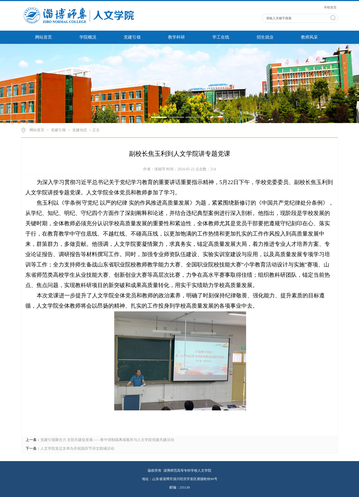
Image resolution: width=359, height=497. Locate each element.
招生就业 (265, 37)
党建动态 (79, 130)
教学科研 (176, 37)
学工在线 (220, 37)
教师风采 (309, 37)
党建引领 (132, 37)
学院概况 (87, 37)
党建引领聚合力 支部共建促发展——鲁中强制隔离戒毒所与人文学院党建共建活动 (107, 440)
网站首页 (43, 37)
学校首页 (330, 7)
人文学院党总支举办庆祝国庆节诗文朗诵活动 (77, 449)
